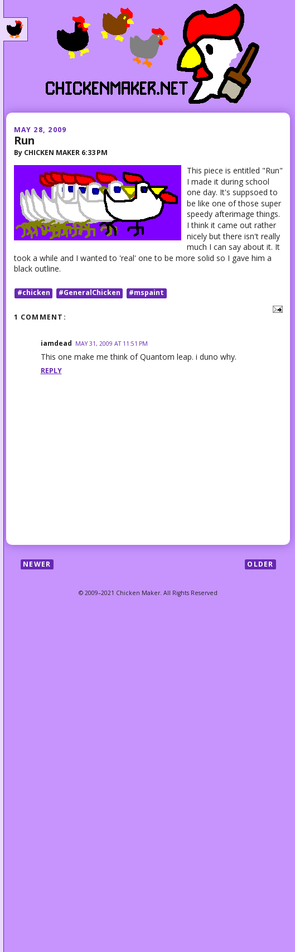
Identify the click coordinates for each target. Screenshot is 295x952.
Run (24, 140)
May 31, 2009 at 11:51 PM (111, 343)
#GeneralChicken (89, 293)
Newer (37, 564)
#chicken (33, 293)
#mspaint (146, 293)
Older (260, 564)
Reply (51, 370)
